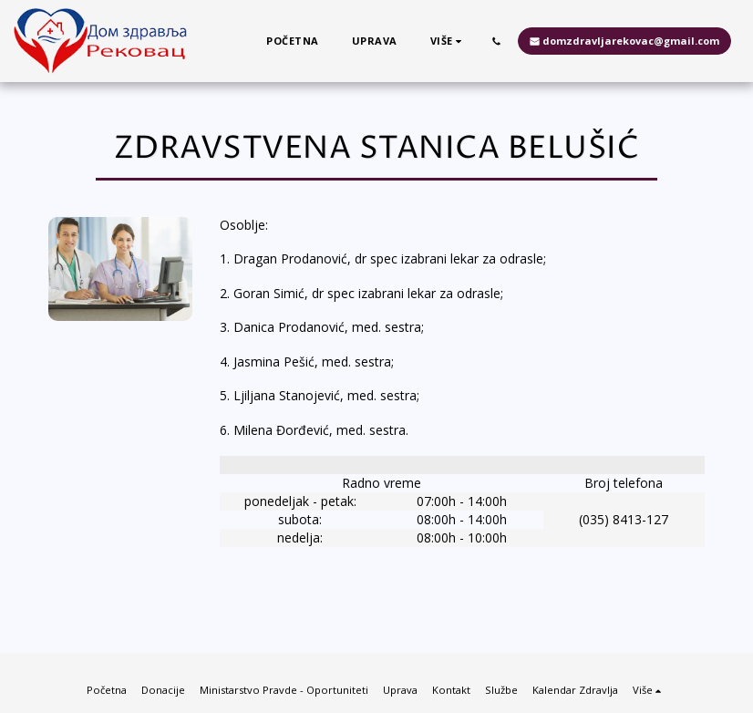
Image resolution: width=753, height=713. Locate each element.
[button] (496, 41)
